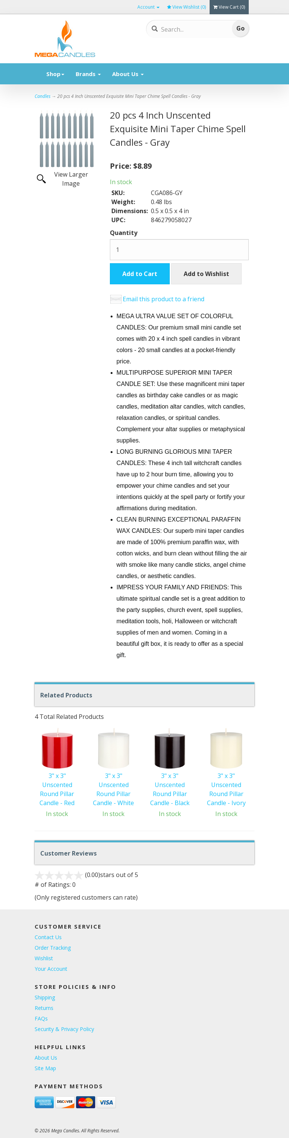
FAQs (41, 1018)
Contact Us (48, 937)
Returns (44, 1007)
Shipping (45, 997)
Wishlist (44, 958)
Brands (88, 74)
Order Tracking (53, 947)
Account (148, 7)
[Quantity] (179, 249)
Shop (55, 74)
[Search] (189, 29)
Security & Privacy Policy (64, 1029)
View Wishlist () (186, 7)
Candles (42, 96)
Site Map (45, 1068)
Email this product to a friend (163, 299)
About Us (128, 74)
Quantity (123, 233)
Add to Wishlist (206, 274)
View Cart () (229, 7)
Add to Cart (139, 274)
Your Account (51, 968)
